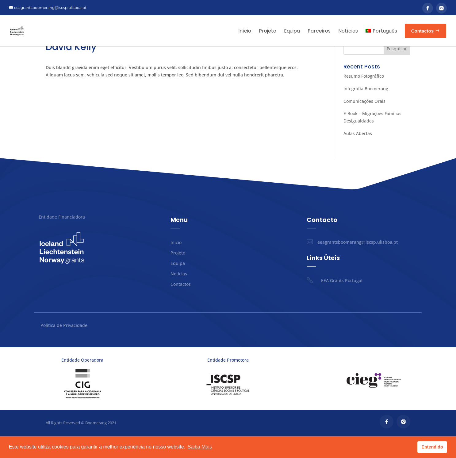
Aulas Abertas (357, 155)
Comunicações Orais (364, 123)
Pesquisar (397, 70)
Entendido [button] (432, 446)
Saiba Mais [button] (200, 446)
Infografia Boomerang (365, 110)
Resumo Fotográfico (363, 98)
